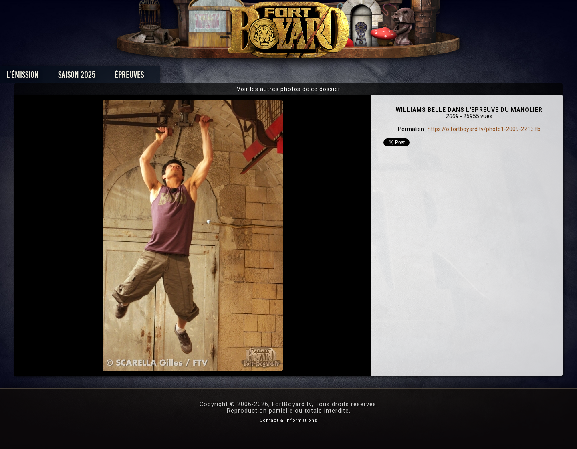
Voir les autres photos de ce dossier (289, 89)
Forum (387, 77)
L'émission (109, 77)
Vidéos (301, 77)
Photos (261, 77)
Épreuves (215, 77)
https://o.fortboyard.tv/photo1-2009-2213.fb (484, 129)
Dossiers (344, 77)
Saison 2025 (163, 77)
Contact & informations (288, 420)
